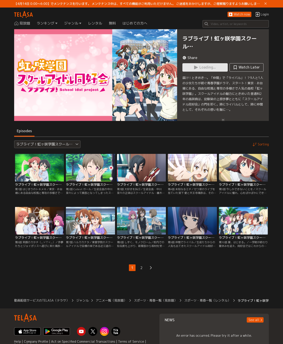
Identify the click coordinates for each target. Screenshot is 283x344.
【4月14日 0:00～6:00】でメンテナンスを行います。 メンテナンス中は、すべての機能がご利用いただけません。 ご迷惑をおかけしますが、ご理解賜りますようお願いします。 (138, 4)
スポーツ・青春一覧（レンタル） (207, 300)
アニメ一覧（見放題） (111, 300)
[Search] (236, 24)
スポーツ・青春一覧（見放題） (155, 300)
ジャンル (82, 300)
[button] (239, 14)
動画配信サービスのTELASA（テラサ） (41, 300)
